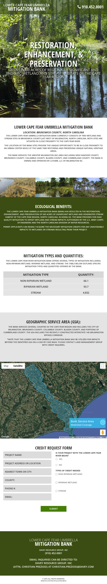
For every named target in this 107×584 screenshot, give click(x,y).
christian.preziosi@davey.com (73, 566)
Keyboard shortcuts (66, 437)
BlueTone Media (60, 581)
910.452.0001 (90, 7)
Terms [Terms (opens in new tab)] (104, 437)
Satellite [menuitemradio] (18, 365)
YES (59, 459)
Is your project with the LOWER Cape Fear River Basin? (78, 454)
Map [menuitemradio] (6, 365)
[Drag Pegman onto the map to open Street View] (103, 432)
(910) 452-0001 (53, 553)
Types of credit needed (68, 470)
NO (59, 465)
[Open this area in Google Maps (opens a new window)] (5, 437)
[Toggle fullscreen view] (103, 366)
